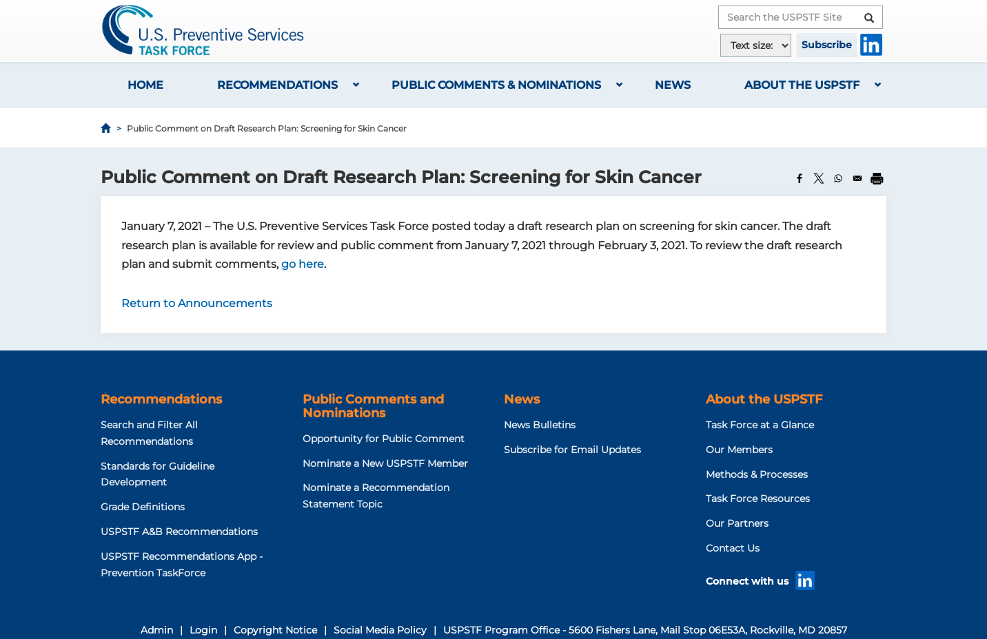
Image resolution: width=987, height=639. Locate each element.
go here (302, 264)
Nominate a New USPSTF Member (385, 463)
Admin (157, 630)
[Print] (877, 178)
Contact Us (733, 548)
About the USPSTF (801, 85)
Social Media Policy (380, 630)
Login (203, 630)
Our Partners (737, 523)
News (673, 85)
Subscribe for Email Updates (572, 449)
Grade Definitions (143, 507)
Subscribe (827, 45)
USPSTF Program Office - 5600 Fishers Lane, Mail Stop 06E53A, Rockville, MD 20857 (645, 630)
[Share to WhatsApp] (838, 178)
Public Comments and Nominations (373, 406)
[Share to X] (819, 178)
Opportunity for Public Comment (384, 438)
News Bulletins (540, 425)
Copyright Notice (275, 630)
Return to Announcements (196, 303)
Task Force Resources (758, 498)
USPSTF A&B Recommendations (179, 531)
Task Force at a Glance (760, 425)
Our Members (739, 449)
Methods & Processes (757, 474)
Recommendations (277, 85)
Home (145, 85)
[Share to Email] (857, 178)
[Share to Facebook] (799, 178)
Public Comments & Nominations (496, 85)
